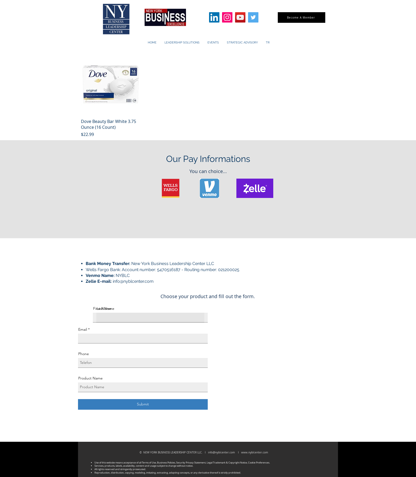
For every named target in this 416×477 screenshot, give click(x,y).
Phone (83, 354)
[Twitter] (253, 17)
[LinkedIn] (214, 17)
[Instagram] (227, 17)
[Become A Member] (301, 17)
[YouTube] (240, 17)
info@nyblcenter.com (133, 281)
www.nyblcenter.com (254, 452)
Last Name (105, 308)
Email (82, 329)
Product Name (90, 378)
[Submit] (143, 404)
